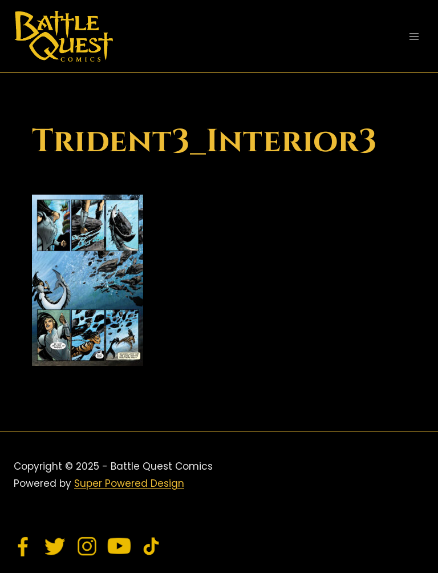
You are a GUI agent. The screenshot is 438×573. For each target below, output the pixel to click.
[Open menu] (413, 36)
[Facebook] (23, 546)
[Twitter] (55, 546)
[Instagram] (87, 546)
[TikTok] (151, 546)
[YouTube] (119, 546)
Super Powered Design (129, 483)
